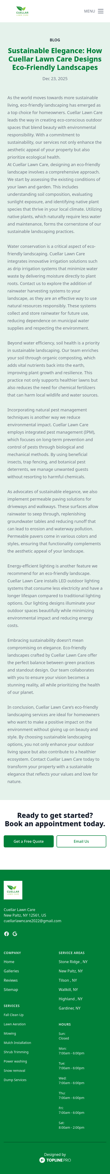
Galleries (11, 971)
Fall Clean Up (13, 1015)
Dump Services (15, 1080)
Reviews (11, 980)
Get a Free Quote (28, 841)
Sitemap (11, 989)
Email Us (81, 841)
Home (9, 961)
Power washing (15, 1061)
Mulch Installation (17, 1042)
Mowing (10, 1033)
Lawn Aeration (15, 1024)
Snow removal (14, 1070)
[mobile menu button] (100, 11)
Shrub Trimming (16, 1052)
